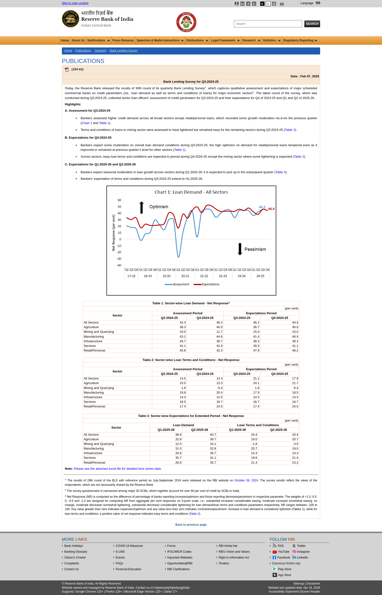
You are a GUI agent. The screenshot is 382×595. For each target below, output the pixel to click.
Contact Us (71, 569)
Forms (171, 546)
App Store (284, 575)
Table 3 (280, 172)
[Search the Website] (268, 24)
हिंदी (318, 3)
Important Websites (179, 557)
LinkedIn (302, 557)
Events (120, 557)
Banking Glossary (75, 551)
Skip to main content (75, 3)
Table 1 (104, 123)
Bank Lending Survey (123, 50)
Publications (197, 40)
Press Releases (123, 40)
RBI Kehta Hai (228, 546)
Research (251, 40)
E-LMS (120, 551)
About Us (78, 40)
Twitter (301, 546)
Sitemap (298, 583)
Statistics (272, 40)
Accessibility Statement (284, 591)
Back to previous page (191, 524)
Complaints (71, 563)
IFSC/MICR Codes (179, 551)
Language (306, 3)
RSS (281, 546)
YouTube (283, 551)
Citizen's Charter (75, 557)
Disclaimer (313, 583)
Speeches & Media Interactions (160, 40)
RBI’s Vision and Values (234, 551)
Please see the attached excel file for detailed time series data (117, 468)
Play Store (284, 569)
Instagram (303, 551)
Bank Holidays (73, 546)
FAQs (119, 563)
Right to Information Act (234, 557)
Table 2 (290, 130)
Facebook (283, 557)
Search (312, 24)
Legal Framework (225, 40)
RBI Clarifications (178, 569)
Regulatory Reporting (300, 40)
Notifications (98, 40)
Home (65, 40)
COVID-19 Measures (129, 546)
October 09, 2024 (246, 480)
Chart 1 (87, 123)
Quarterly (100, 50)
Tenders (224, 563)
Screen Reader (310, 591)
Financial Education (128, 569)
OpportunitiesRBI (180, 563)
